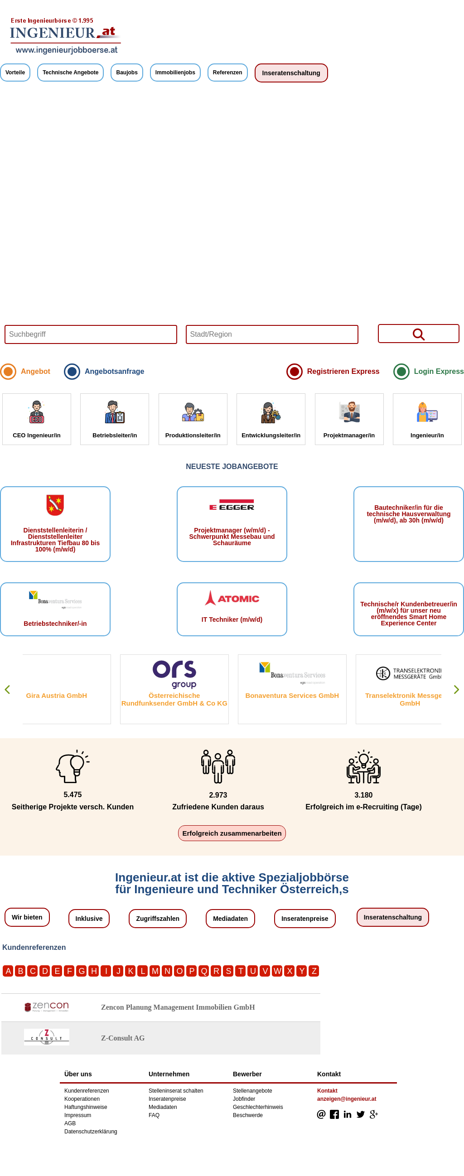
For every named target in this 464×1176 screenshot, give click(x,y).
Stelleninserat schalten (176, 1091)
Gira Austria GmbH (74, 695)
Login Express (439, 371)
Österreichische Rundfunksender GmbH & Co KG (193, 699)
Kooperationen (82, 1099)
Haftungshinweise (85, 1107)
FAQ (154, 1115)
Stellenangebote (252, 1091)
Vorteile (15, 72)
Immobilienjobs (175, 72)
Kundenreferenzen (86, 1091)
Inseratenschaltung (291, 73)
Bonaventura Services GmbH (310, 695)
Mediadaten (230, 918)
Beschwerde (248, 1115)
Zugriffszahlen (157, 918)
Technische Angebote (70, 72)
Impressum (77, 1115)
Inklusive (89, 918)
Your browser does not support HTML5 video (232, 225)
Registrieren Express (343, 371)
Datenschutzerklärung (90, 1131)
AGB (70, 1123)
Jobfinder (244, 1099)
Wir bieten (27, 917)
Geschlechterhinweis (258, 1107)
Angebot (35, 371)
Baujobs (126, 72)
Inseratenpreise (305, 918)
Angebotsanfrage (115, 371)
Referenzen (227, 72)
